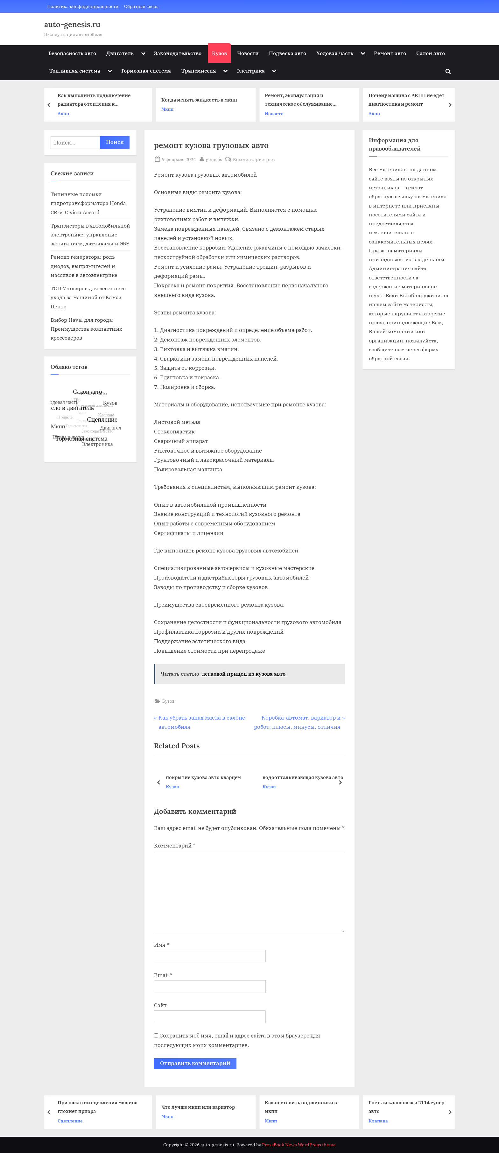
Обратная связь (141, 6)
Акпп (64, 113)
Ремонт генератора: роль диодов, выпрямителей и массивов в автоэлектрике (84, 265)
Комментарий (174, 845)
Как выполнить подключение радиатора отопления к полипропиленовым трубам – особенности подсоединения (95, 100)
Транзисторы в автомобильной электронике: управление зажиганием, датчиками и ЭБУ (90, 234)
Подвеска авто (287, 53)
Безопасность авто (72, 53)
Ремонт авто (390, 53)
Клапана (379, 1120)
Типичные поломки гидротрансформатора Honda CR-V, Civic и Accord (88, 203)
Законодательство (177, 53)
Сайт (160, 1005)
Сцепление (71, 1120)
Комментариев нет (254, 159)
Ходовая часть (334, 53)
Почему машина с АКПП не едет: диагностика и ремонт (407, 99)
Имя (161, 944)
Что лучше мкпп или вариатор (199, 1106)
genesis (214, 158)
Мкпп (168, 109)
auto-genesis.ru (72, 24)
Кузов (219, 53)
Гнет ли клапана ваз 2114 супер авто (407, 1106)
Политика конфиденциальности (82, 6)
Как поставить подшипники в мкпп (302, 1106)
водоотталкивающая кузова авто (303, 777)
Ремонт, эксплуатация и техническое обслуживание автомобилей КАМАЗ (300, 100)
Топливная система (74, 70)
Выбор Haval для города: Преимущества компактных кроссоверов (86, 328)
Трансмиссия (198, 70)
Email (163, 975)
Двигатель (120, 53)
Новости (248, 53)
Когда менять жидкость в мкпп (200, 99)
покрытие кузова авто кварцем (203, 777)
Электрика (250, 70)
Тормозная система (146, 70)
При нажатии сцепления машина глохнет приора (99, 1106)
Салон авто (430, 53)
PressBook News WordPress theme (299, 1145)
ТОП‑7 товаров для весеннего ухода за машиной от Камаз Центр (88, 297)
